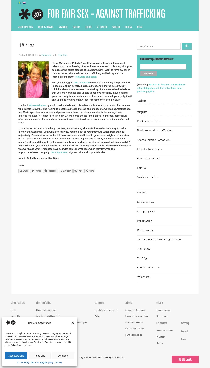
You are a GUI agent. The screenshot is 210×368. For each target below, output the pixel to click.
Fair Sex (62, 55)
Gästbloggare (146, 201)
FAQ (13, 310)
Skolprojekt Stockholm (135, 310)
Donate (159, 343)
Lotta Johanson (81, 82)
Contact (128, 27)
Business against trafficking (155, 130)
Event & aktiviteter (149, 158)
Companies (63, 27)
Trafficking (144, 248)
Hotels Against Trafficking (106, 310)
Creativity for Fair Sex (134, 329)
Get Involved (102, 27)
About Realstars (25, 27)
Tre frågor (143, 258)
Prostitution (144, 220)
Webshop (116, 27)
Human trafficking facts (46, 310)
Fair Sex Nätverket (133, 335)
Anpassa (63, 355)
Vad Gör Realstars (148, 267)
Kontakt (58, 362)
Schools (76, 27)
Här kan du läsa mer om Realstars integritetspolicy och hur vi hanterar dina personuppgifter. (161, 88)
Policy (97, 316)
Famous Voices (163, 310)
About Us (15, 316)
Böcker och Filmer (149, 121)
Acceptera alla (16, 355)
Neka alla (39, 355)
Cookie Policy (23, 362)
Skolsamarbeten (147, 177)
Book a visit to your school (136, 316)
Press (139, 27)
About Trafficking (46, 27)
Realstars (46, 55)
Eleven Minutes (37, 105)
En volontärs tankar (149, 149)
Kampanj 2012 (146, 211)
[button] (72, 323)
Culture (88, 27)
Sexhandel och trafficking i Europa (159, 239)
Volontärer (143, 276)
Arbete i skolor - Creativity (153, 139)
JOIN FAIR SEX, (59, 152)
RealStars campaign (86, 76)
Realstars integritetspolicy (42, 362)
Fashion (142, 192)
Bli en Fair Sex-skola (134, 322)
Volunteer (160, 337)
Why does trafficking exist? (48, 316)
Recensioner (145, 230)
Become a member (164, 331)
